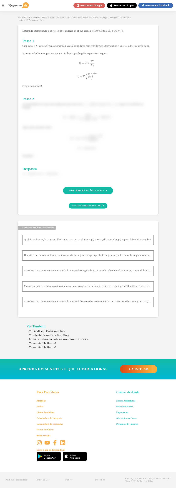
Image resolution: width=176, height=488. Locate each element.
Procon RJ (100, 479)
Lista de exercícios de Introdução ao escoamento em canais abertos (58, 339)
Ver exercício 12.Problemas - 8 (42, 343)
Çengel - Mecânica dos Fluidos (115, 17)
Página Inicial (24, 17)
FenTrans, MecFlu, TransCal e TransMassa (51, 17)
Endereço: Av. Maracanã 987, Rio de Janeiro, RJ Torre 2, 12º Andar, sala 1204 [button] (148, 479)
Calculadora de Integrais (49, 418)
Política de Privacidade (16, 479)
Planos (68, 479)
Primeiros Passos (124, 406)
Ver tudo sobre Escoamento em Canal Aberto (49, 335)
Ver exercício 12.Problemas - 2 (42, 347)
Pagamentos (122, 412)
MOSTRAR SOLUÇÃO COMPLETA (88, 190)
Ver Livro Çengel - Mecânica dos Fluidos (47, 331)
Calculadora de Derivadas (50, 424)
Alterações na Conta (126, 418)
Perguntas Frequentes (127, 424)
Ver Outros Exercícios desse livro (88, 205)
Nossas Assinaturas (125, 400)
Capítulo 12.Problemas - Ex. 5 (31, 20)
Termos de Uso (42, 479)
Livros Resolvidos (45, 412)
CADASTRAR (138, 369)
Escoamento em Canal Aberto (86, 17)
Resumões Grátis (45, 429)
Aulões (40, 406)
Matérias (41, 400)
